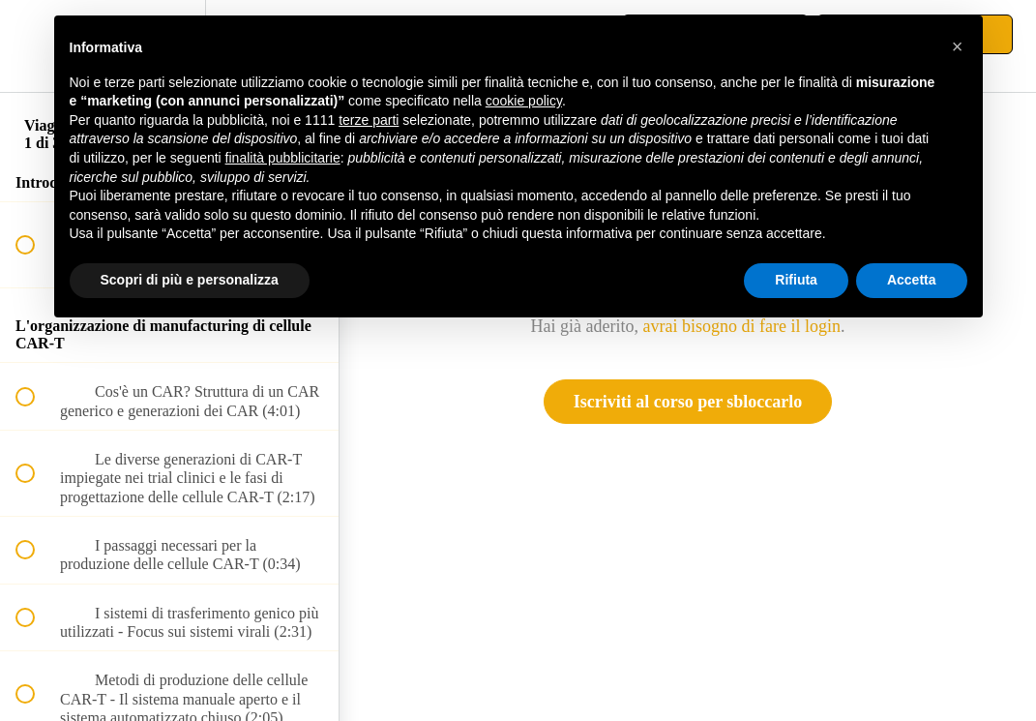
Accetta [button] (911, 279)
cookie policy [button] (524, 100)
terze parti (369, 120)
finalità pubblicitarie (282, 157)
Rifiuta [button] (796, 279)
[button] (36, 46)
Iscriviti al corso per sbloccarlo (688, 401)
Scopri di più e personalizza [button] (190, 279)
